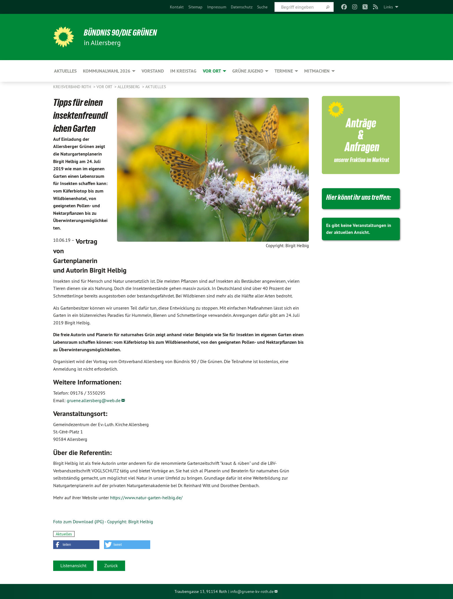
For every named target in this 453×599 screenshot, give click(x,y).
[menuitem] (177, 7)
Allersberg (129, 86)
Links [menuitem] (388, 7)
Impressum (216, 7)
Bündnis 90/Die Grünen (124, 32)
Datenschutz (242, 7)
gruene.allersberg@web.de (93, 400)
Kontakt (177, 7)
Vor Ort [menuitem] (212, 71)
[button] (76, 544)
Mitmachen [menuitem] (317, 71)
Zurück (111, 565)
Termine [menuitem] (283, 71)
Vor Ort (104, 86)
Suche (262, 7)
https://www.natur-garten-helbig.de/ (146, 497)
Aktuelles (155, 86)
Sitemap (195, 7)
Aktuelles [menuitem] (65, 71)
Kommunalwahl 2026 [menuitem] (106, 71)
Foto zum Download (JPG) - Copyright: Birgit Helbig (103, 521)
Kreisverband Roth (72, 86)
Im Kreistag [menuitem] (183, 71)
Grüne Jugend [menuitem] (247, 71)
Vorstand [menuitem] (153, 71)
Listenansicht (73, 565)
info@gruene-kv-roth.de (252, 591)
